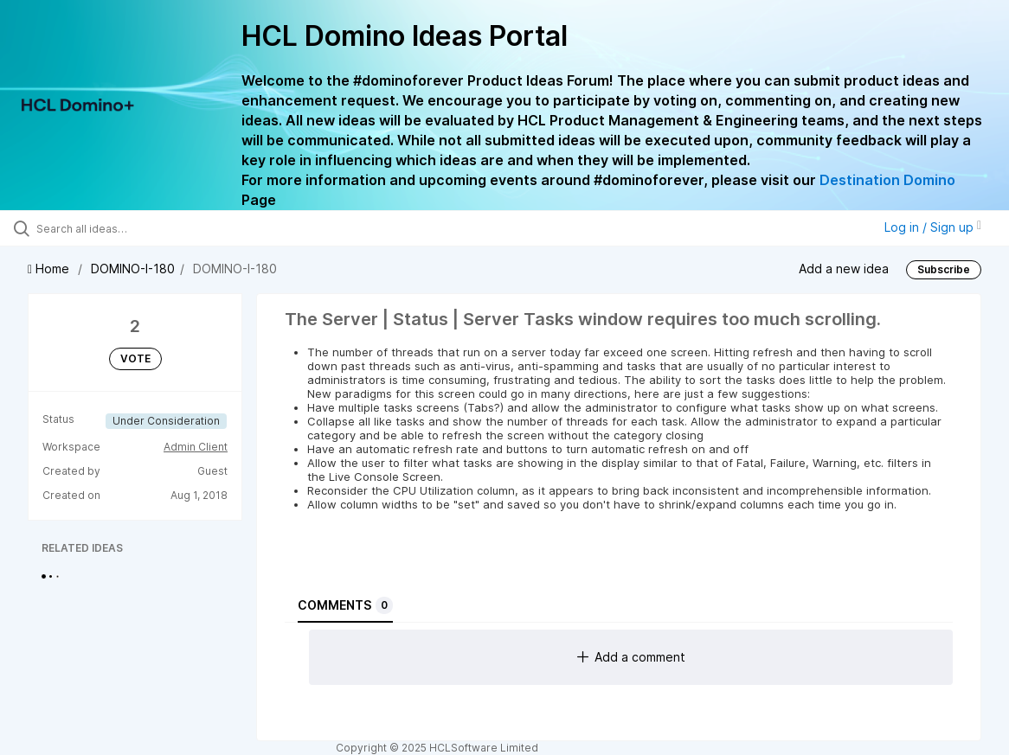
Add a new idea (844, 267)
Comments (345, 605)
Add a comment (631, 656)
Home (50, 268)
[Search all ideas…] (122, 228)
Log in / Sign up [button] (932, 227)
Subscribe (943, 269)
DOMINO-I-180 (133, 268)
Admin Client (196, 446)
